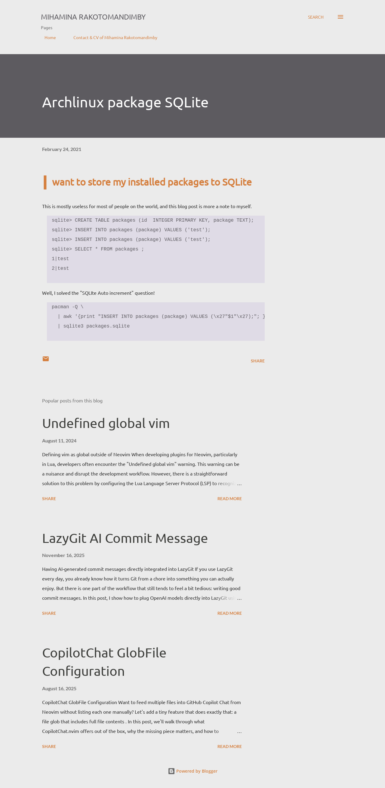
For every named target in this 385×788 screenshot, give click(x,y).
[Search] (316, 16)
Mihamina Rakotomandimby (93, 16)
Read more (229, 498)
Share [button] (258, 360)
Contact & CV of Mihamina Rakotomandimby (112, 37)
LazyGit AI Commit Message (125, 538)
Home (46, 37)
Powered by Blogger (192, 771)
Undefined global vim (106, 423)
